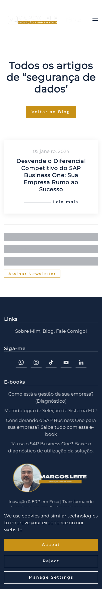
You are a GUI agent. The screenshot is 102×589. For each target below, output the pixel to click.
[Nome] (51, 237)
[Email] (51, 261)
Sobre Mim (27, 331)
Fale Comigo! (70, 331)
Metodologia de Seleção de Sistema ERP (50, 410)
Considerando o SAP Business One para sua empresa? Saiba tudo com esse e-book (50, 427)
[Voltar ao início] (45, 20)
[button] (95, 20)
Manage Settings (51, 577)
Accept (51, 544)
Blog (47, 331)
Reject (51, 561)
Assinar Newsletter (32, 274)
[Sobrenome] (51, 249)
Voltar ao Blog (51, 111)
